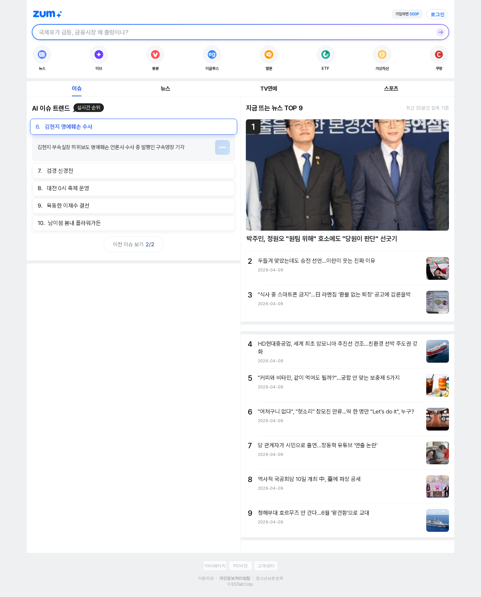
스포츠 (391, 88)
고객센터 (266, 565)
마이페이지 (215, 565)
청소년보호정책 (269, 578)
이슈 (76, 88)
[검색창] (232, 32)
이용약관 (205, 578)
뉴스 (165, 88)
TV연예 (268, 88)
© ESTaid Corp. (240, 584)
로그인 (438, 14)
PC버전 (240, 565)
